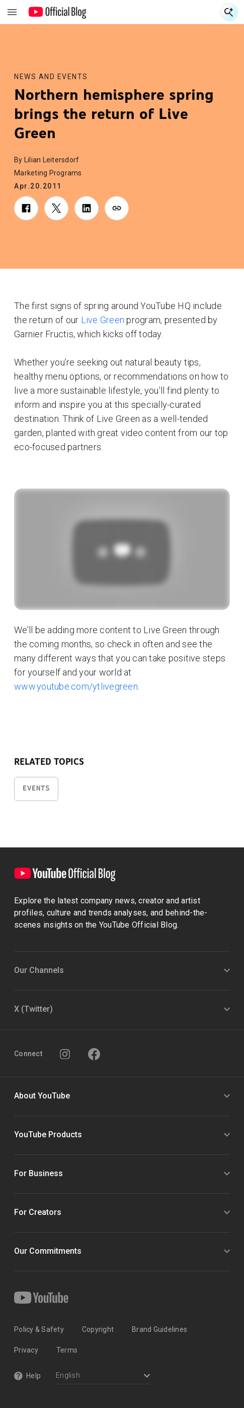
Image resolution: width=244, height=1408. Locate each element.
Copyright (98, 1329)
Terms (66, 1350)
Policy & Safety (39, 1329)
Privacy (26, 1350)
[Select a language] (103, 1376)
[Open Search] (229, 12)
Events (36, 788)
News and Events (51, 77)
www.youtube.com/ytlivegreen (76, 686)
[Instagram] (65, 1054)
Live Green (103, 320)
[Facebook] (94, 1054)
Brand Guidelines (159, 1329)
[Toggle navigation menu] (12, 12)
